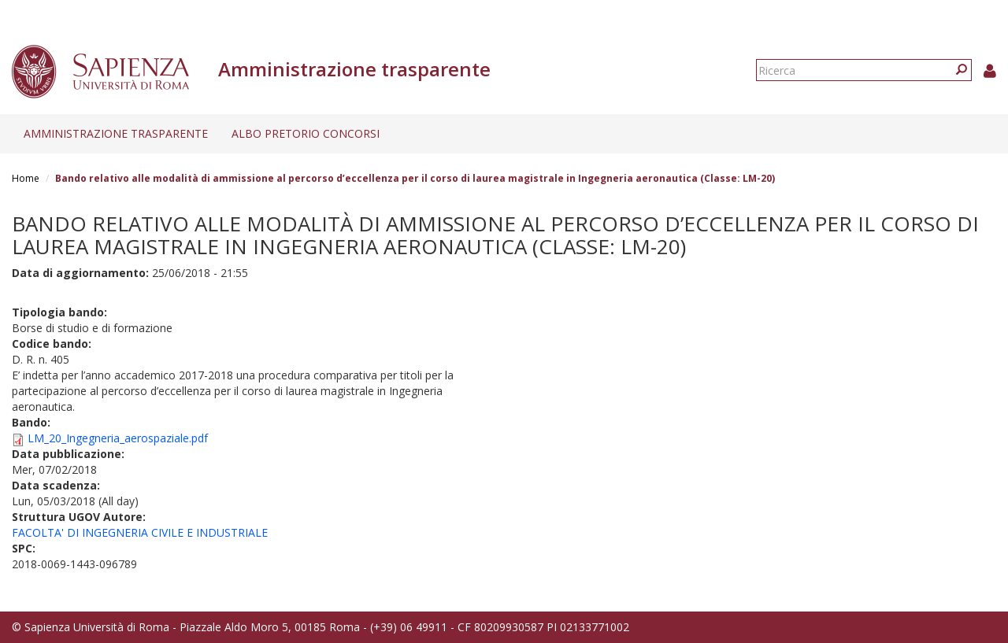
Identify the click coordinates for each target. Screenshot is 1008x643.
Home (25, 178)
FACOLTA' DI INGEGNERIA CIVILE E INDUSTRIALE (140, 532)
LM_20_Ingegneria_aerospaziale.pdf (118, 438)
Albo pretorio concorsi (306, 133)
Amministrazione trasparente (116, 133)
